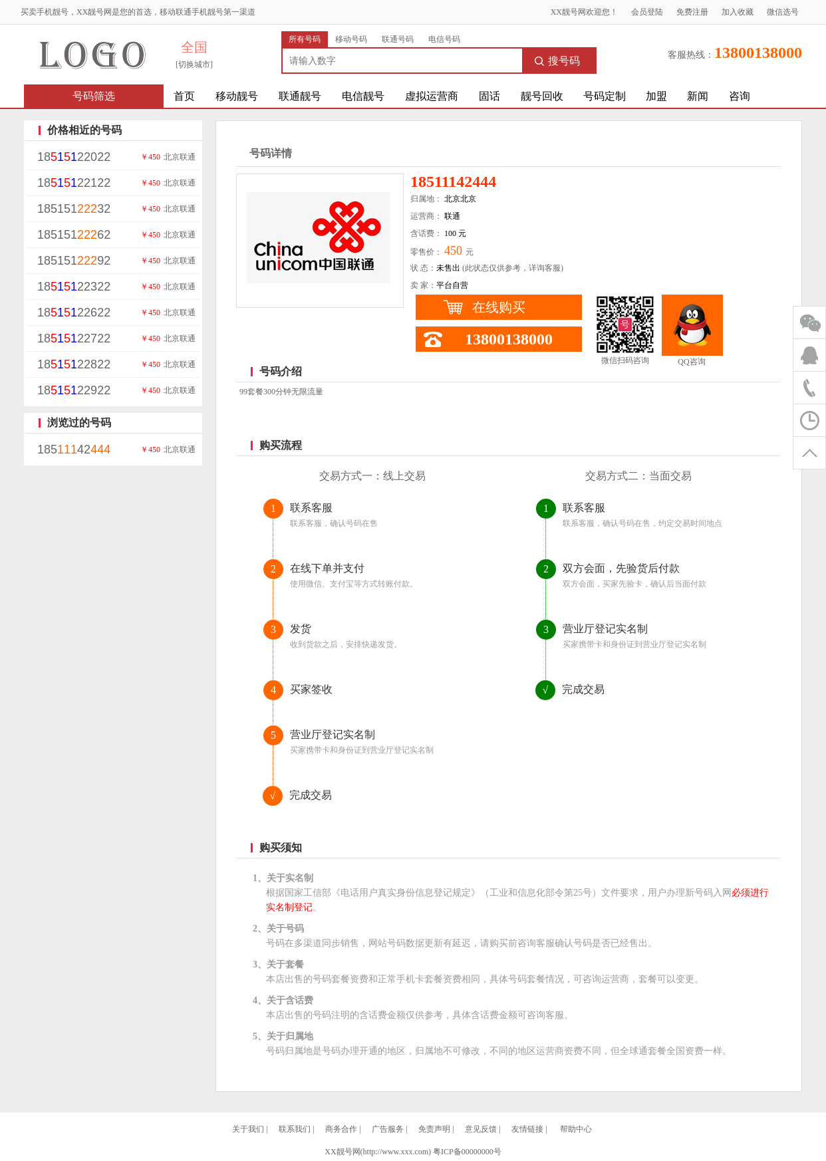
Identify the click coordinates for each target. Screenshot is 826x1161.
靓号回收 (542, 96)
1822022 (73, 157)
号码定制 (604, 96)
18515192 (73, 261)
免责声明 (434, 1129)
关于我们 (248, 1129)
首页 (184, 96)
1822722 (73, 338)
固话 (489, 96)
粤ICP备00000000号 (467, 1151)
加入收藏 (738, 12)
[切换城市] (194, 64)
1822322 (73, 287)
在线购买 (498, 307)
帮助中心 (576, 1129)
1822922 (73, 390)
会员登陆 (647, 12)
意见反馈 (481, 1129)
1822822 (73, 364)
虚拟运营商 (431, 96)
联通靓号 (300, 96)
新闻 (697, 96)
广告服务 (388, 1129)
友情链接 (527, 1129)
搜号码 (557, 60)
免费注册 (692, 12)
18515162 (73, 235)
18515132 (73, 209)
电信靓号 (363, 96)
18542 (73, 449)
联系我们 (295, 1129)
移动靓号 (236, 96)
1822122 (73, 183)
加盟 (656, 96)
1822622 (73, 313)
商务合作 (341, 1129)
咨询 (739, 96)
